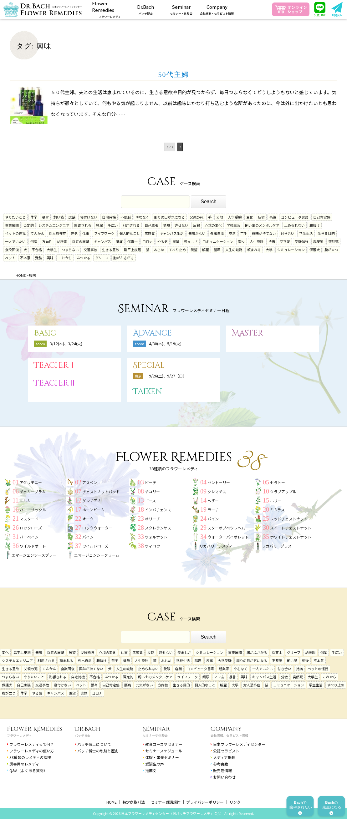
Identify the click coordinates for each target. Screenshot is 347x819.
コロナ (147, 241)
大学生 (52, 249)
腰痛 (119, 241)
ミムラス (277, 509)
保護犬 (314, 249)
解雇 (205, 249)
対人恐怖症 (57, 233)
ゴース (150, 500)
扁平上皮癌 (132, 249)
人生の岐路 (233, 249)
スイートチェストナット (290, 527)
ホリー (275, 500)
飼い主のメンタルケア (262, 225)
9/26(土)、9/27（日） (167, 375)
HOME (111, 802)
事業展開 (12, 225)
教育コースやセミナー (163, 744)
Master (247, 333)
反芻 (196, 225)
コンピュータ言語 (295, 217)
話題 (217, 249)
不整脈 (125, 217)
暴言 (45, 217)
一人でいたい (15, 241)
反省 (261, 217)
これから (65, 257)
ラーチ (213, 509)
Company (226, 729)
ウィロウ (152, 546)
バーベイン (29, 536)
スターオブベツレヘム (226, 527)
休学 (33, 217)
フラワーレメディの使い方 (31, 750)
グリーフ (102, 257)
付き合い (287, 233)
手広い (113, 225)
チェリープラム (33, 491)
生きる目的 (326, 233)
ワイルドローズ (95, 546)
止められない (294, 225)
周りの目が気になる (169, 217)
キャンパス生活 (172, 233)
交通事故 (90, 249)
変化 (249, 217)
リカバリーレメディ (216, 546)
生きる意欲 (110, 249)
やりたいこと (15, 217)
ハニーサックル (33, 509)
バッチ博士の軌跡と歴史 (98, 750)
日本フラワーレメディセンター (239, 744)
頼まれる (254, 249)
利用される (131, 225)
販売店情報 (222, 770)
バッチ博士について (94, 744)
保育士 (132, 241)
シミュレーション (291, 249)
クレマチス (216, 491)
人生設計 (256, 241)
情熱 (166, 225)
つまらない (70, 249)
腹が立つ (331, 249)
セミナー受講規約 (166, 802)
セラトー (277, 482)
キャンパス (102, 241)
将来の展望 (80, 241)
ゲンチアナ (91, 500)
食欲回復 (12, 249)
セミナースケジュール (163, 750)
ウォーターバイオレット (228, 536)
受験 (38, 257)
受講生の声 (154, 763)
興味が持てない (264, 233)
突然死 (333, 241)
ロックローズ (31, 527)
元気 (74, 233)
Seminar (156, 729)
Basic (45, 333)
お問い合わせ (224, 777)
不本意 (25, 257)
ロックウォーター (97, 527)
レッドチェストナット (289, 518)
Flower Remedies (34, 729)
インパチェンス (158, 509)
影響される (82, 225)
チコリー (152, 491)
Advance (152, 333)
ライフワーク (104, 233)
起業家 (318, 241)
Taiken (147, 392)
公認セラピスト (226, 750)
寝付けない (88, 217)
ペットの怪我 (15, 233)
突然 (232, 233)
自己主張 (151, 225)
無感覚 (150, 233)
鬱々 (241, 241)
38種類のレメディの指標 (30, 757)
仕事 (85, 233)
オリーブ (152, 518)
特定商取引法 (133, 802)
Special (149, 365)
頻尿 (99, 225)
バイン (88, 536)
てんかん (37, 233)
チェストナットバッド (101, 491)
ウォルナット (156, 536)
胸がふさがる (123, 257)
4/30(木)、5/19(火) (165, 343)
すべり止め (177, 249)
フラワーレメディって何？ (31, 744)
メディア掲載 (224, 757)
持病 (271, 241)
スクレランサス (158, 527)
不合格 (37, 249)
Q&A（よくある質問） (28, 770)
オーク (88, 518)
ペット (10, 257)
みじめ (159, 249)
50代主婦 (173, 74)
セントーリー (218, 482)
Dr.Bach (87, 729)
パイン (213, 518)
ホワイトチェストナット (290, 536)
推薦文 (150, 770)
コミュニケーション (217, 241)
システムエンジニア (53, 225)
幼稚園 (62, 241)
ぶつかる (83, 257)
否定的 (28, 225)
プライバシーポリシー (205, 802)
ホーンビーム (93, 509)
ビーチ (150, 482)
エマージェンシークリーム (96, 555)
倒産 (33, 241)
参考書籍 (220, 763)
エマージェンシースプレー (34, 555)
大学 (269, 249)
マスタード (29, 518)
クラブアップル (283, 491)
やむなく (142, 217)
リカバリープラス (277, 546)
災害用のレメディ (24, 763)
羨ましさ (191, 241)
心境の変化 (213, 225)
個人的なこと (129, 233)
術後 (272, 217)
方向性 (47, 241)
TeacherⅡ (55, 383)
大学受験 (235, 217)
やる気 (162, 241)
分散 (219, 217)
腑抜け (314, 225)
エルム (25, 500)
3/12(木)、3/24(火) (66, 343)
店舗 (72, 217)
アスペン (89, 482)
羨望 (194, 249)
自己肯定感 (321, 217)
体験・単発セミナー (162, 757)
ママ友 (285, 241)
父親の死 (196, 217)
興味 (50, 257)
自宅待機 (109, 217)
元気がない (197, 233)
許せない (181, 225)
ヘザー (213, 500)
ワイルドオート (33, 546)
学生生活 (306, 233)
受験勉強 (302, 241)
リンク (235, 802)
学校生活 (233, 225)
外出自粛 (217, 233)
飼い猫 (59, 217)
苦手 (243, 233)
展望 (175, 241)
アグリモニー (31, 482)
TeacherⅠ (55, 365)
